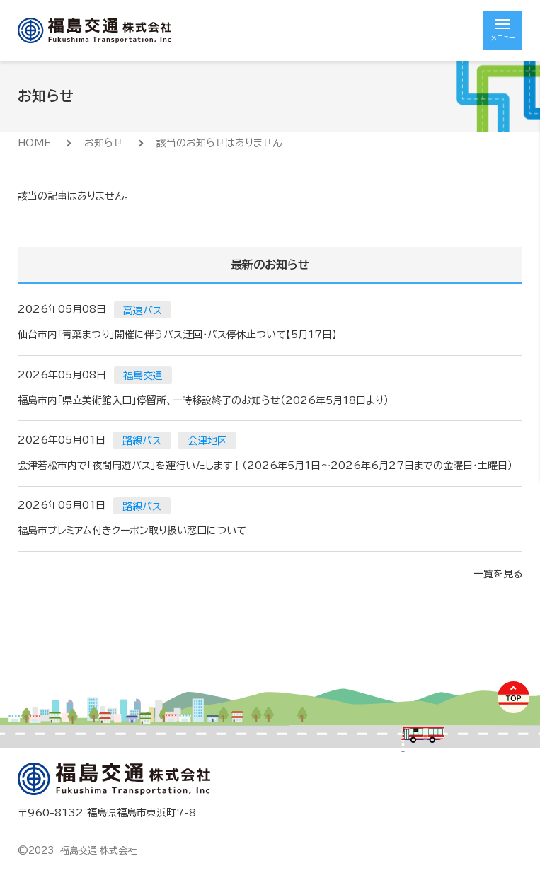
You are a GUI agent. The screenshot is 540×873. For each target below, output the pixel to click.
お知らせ (103, 143)
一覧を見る (497, 574)
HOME (34, 143)
